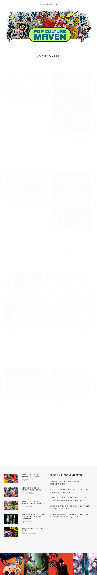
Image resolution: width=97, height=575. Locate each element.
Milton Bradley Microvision (64, 482)
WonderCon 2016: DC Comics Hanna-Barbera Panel (71, 137)
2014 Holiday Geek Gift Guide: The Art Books (71, 332)
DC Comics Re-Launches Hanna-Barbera (26, 207)
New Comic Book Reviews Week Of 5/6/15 (71, 235)
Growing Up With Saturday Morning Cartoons (71, 402)
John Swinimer (58, 514)
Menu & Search (49, 4)
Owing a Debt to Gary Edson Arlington (69, 490)
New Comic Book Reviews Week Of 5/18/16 (26, 106)
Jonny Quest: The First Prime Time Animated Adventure (26, 404)
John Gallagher (59, 498)
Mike (52, 506)
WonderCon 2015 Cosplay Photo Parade (25, 329)
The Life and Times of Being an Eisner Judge (68, 499)
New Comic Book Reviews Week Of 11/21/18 (70, 515)
